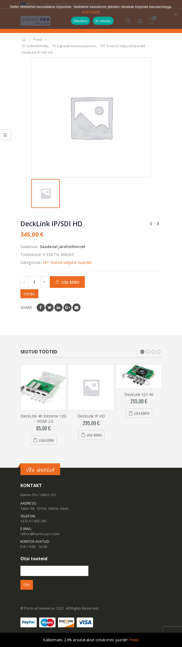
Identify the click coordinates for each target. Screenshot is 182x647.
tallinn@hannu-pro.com (40, 534)
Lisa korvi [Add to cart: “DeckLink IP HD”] (94, 434)
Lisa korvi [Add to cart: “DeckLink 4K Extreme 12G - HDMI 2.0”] (46, 440)
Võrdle (29, 293)
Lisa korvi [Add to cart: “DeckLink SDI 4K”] (141, 413)
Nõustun (80, 21)
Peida (134, 639)
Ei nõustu (103, 21)
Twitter (49, 307)
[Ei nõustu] (175, 14)
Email (76, 307)
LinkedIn (58, 307)
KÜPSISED (91, 12)
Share (26, 307)
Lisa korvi (70, 282)
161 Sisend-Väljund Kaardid (66, 262)
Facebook (41, 307)
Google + (67, 307)
